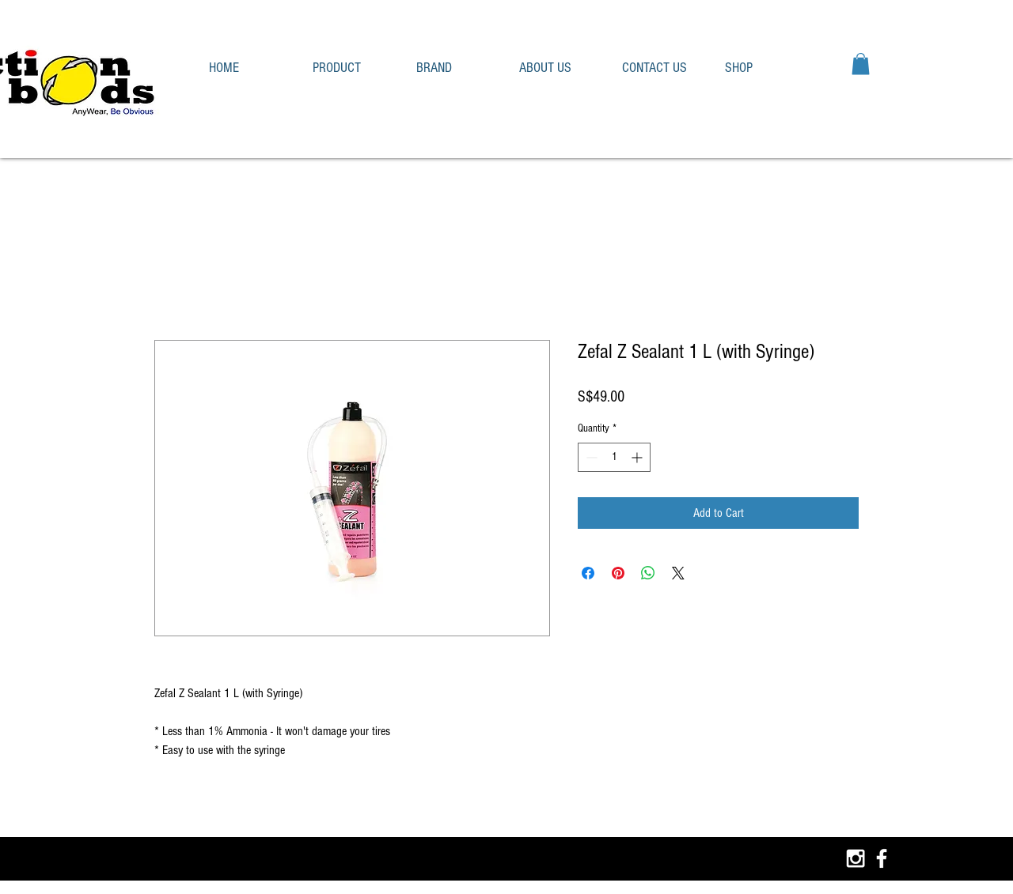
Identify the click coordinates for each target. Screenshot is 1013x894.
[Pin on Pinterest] (618, 573)
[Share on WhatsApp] (648, 573)
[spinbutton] (614, 457)
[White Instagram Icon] (855, 858)
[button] (352, 67)
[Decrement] (590, 457)
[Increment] (638, 457)
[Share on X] (678, 573)
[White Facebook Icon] (881, 858)
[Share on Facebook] (588, 573)
